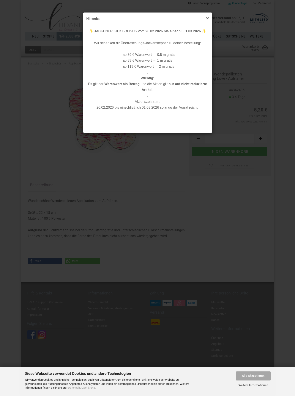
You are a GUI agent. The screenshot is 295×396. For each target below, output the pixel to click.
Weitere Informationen (253, 385)
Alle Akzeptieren (253, 375)
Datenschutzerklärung (81, 387)
